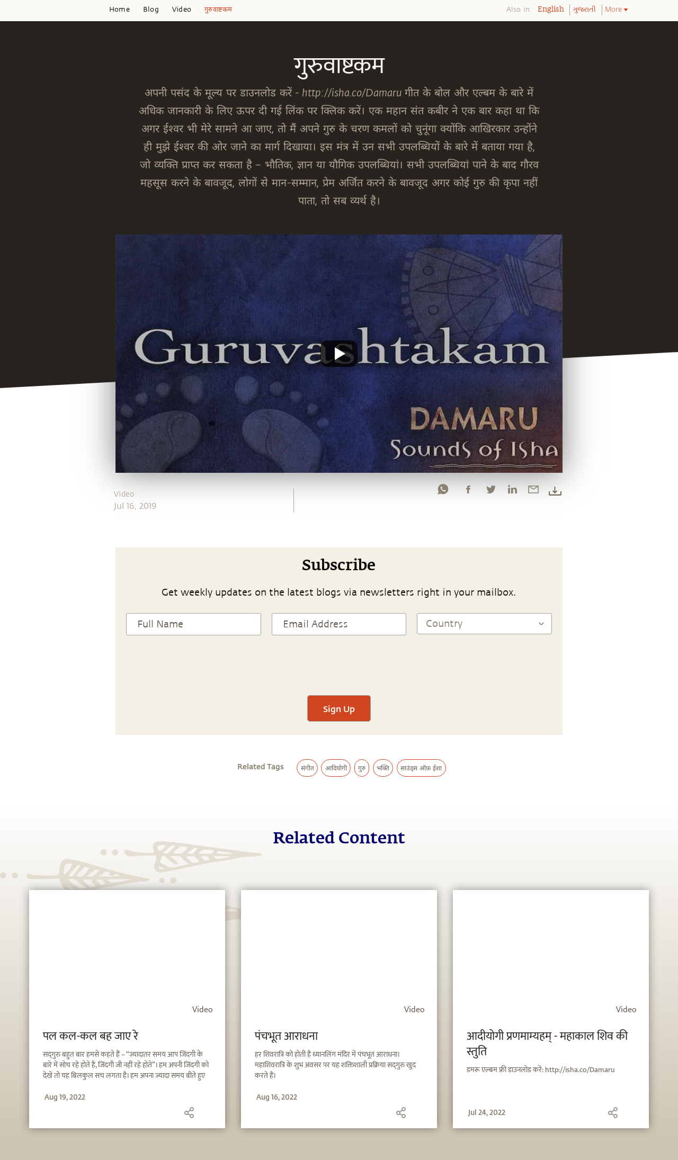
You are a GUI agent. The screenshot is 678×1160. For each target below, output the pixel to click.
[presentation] (339, 664)
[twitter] (490, 492)
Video (181, 9)
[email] (533, 492)
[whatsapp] (442, 492)
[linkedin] (512, 492)
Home (119, 9)
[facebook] (468, 491)
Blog (151, 9)
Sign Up (339, 708)
